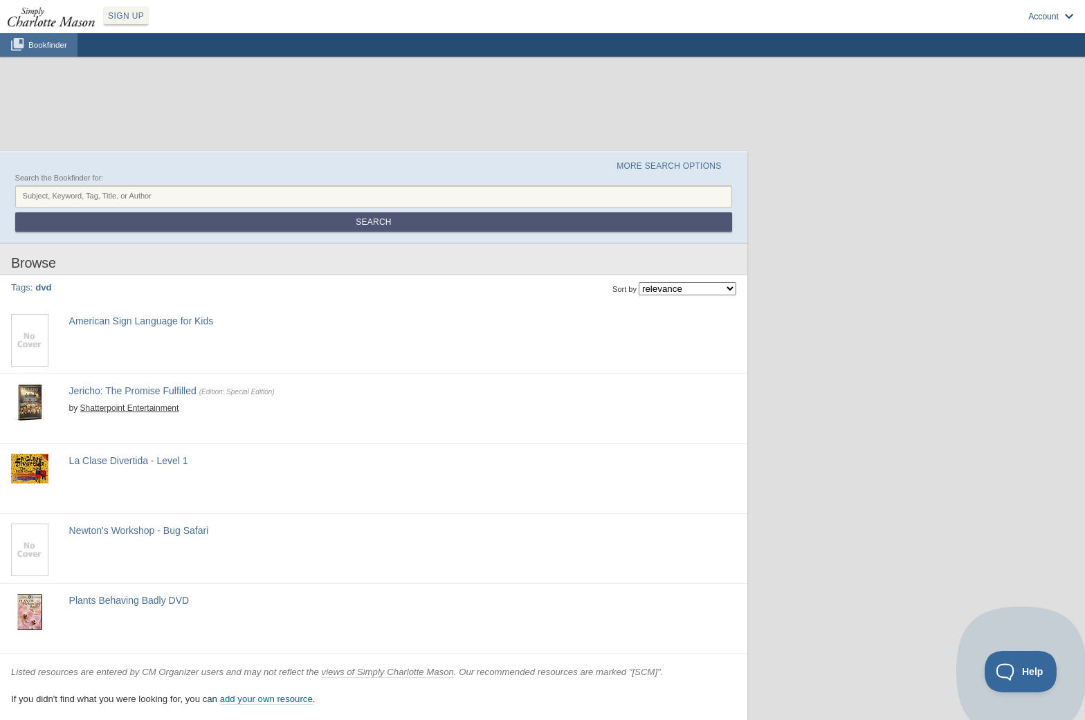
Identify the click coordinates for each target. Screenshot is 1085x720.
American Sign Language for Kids (141, 320)
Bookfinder (47, 44)
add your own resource (266, 699)
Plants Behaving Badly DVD (129, 600)
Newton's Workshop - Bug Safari (139, 530)
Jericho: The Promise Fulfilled (133, 390)
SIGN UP (126, 16)
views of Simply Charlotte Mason (388, 672)
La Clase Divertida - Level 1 (128, 460)
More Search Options (669, 166)
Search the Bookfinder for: (59, 178)
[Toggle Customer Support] (1021, 671)
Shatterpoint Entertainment (129, 408)
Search (373, 222)
